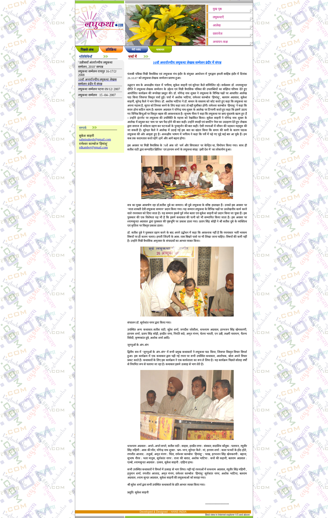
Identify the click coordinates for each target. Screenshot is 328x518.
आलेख (216, 25)
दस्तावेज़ (217, 33)
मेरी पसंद (136, 49)
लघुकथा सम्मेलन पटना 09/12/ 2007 (99, 89)
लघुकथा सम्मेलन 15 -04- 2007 (97, 95)
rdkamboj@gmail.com (93, 147)
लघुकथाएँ (218, 17)
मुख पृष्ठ (217, 9)
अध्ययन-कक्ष (220, 41)
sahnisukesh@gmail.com (95, 139)
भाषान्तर (160, 49)
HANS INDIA (179, 511)
